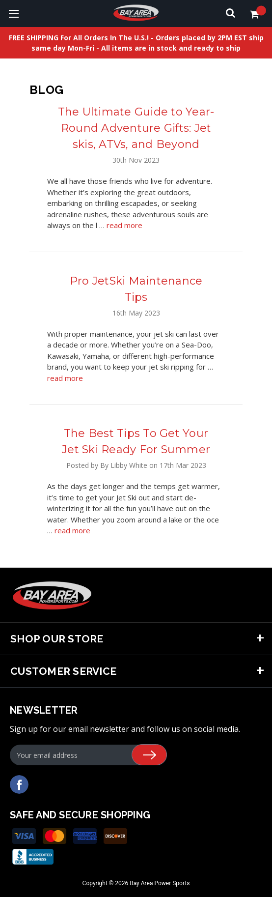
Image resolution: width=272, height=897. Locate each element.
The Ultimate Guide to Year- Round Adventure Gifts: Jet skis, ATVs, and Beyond (136, 128)
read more (124, 225)
